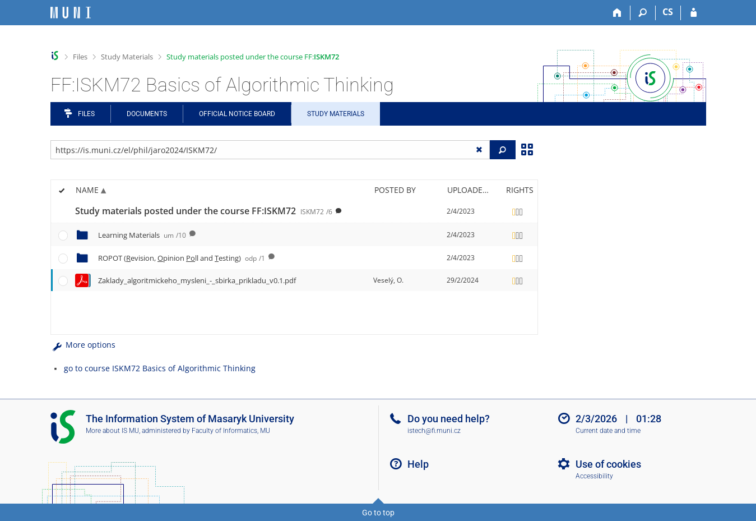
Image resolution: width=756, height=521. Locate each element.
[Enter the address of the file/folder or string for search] (270, 149)
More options (83, 344)
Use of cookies (608, 464)
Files (80, 57)
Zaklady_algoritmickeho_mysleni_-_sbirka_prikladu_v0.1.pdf (197, 280)
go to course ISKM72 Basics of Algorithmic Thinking (160, 368)
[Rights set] (517, 211)
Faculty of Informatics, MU (231, 431)
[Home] (617, 13)
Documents (147, 114)
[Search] (643, 13)
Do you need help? (448, 419)
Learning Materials (142, 235)
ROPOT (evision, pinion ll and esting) (181, 258)
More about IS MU (112, 431)
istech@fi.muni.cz (434, 431)
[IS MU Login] (693, 13)
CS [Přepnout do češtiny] (667, 12)
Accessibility (594, 476)
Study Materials (127, 57)
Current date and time (608, 431)
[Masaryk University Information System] (70, 12)
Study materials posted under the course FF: (252, 57)
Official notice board (237, 114)
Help (418, 464)
